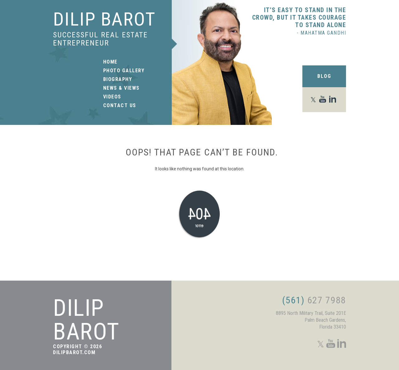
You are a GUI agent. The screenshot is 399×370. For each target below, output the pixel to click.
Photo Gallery (124, 70)
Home (110, 61)
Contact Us (119, 105)
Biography (117, 79)
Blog (324, 76)
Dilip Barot (104, 19)
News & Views (121, 88)
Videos (112, 96)
